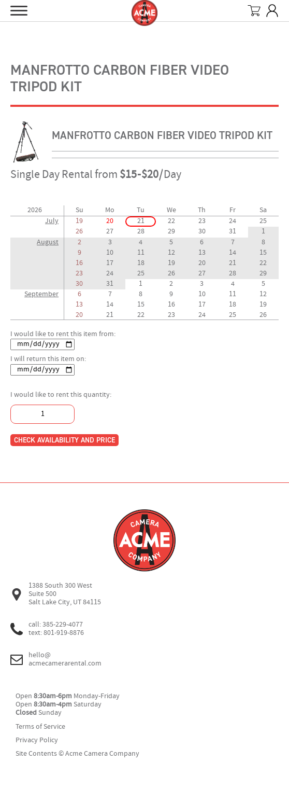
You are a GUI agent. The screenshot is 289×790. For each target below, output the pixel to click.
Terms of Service (40, 727)
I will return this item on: (48, 359)
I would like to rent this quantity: (60, 395)
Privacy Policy (37, 740)
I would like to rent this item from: (62, 334)
